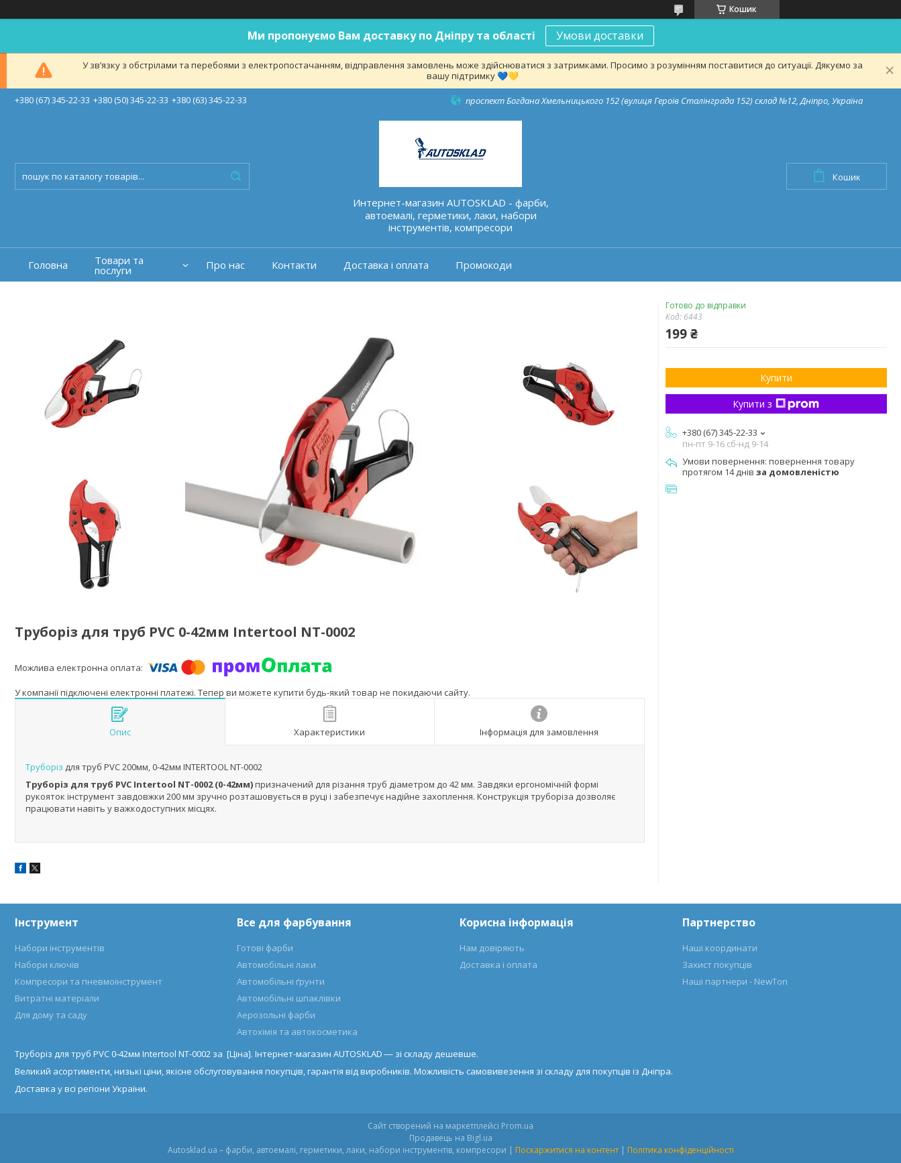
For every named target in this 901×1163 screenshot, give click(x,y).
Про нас (225, 265)
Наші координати (719, 948)
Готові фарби (265, 948)
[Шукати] (236, 176)
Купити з (776, 403)
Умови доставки (599, 35)
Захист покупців (717, 965)
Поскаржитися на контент (567, 1150)
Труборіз (44, 767)
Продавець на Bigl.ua (450, 1138)
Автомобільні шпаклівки (289, 998)
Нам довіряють (492, 948)
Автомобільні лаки (276, 965)
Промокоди (484, 265)
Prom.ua (517, 1125)
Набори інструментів (60, 948)
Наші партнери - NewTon (735, 981)
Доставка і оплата (386, 265)
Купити (776, 377)
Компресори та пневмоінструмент (88, 981)
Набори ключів (47, 965)
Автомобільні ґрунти (281, 981)
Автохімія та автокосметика (297, 1032)
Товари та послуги (119, 265)
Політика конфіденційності (680, 1150)
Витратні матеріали (57, 998)
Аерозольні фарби (276, 1015)
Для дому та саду (51, 1015)
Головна (48, 265)
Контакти (294, 265)
